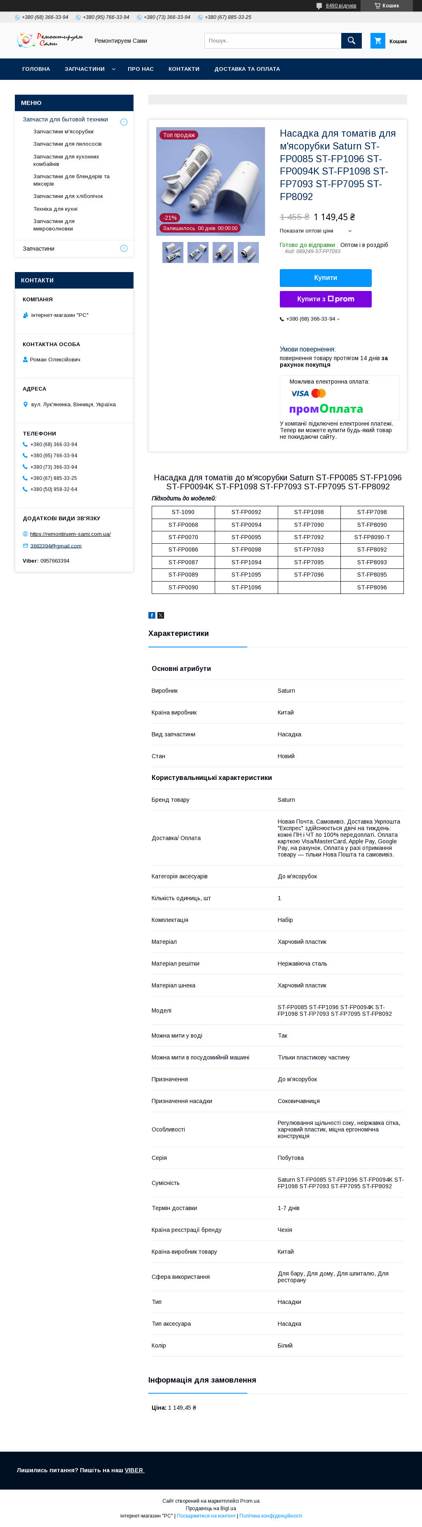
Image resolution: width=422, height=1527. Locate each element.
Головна (36, 69)
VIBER (135, 1470)
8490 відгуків (341, 6)
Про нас (141, 69)
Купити (326, 277)
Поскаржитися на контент (206, 1516)
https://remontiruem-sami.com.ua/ (70, 534)
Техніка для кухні (55, 209)
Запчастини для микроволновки (54, 225)
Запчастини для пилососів (67, 144)
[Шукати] (351, 41)
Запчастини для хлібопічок (68, 196)
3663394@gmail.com (56, 545)
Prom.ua (250, 1501)
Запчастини (85, 69)
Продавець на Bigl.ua (211, 1508)
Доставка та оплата (247, 69)
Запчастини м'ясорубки (63, 131)
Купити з (325, 299)
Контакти (184, 69)
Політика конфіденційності (270, 1516)
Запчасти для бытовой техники (65, 119)
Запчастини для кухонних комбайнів (66, 160)
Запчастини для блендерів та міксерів (71, 180)
